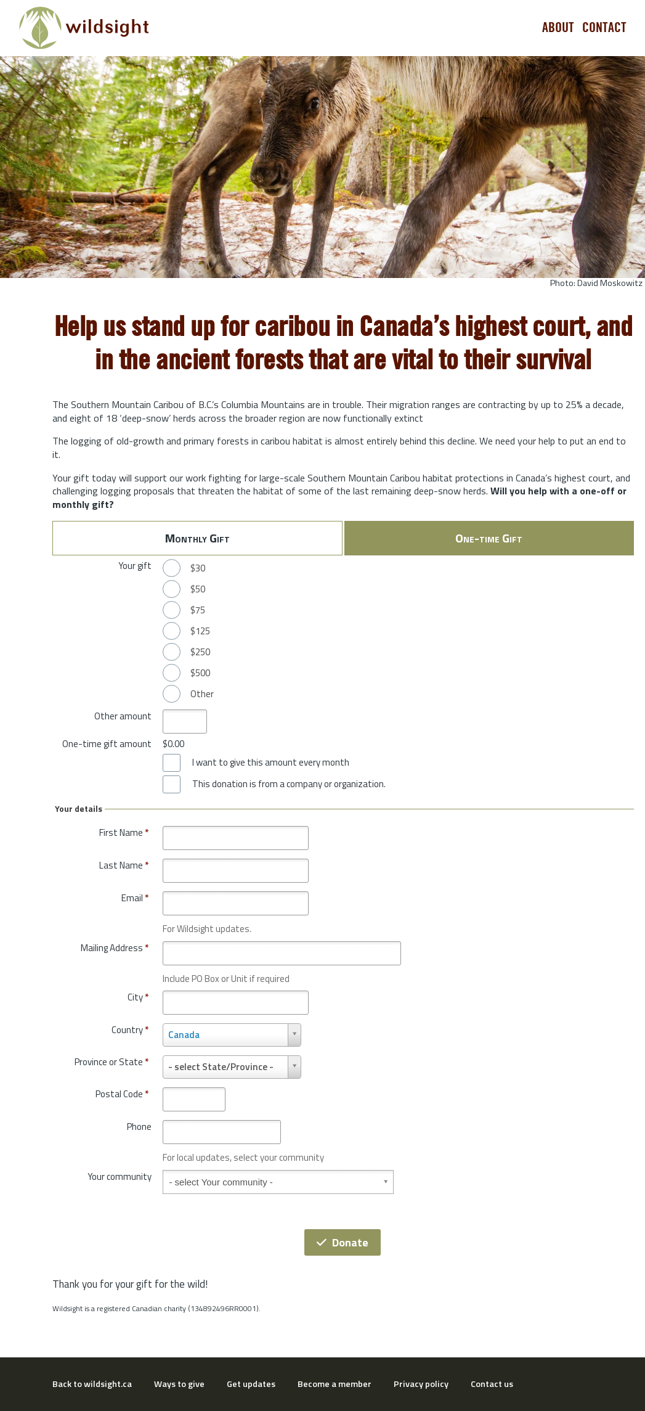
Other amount (123, 716)
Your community (119, 1176)
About (558, 28)
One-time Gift (488, 537)
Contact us (492, 1384)
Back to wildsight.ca (92, 1384)
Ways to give (179, 1384)
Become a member (334, 1384)
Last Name (123, 865)
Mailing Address (114, 948)
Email (134, 898)
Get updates (251, 1384)
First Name (123, 832)
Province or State (111, 1062)
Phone (139, 1126)
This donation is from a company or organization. (289, 784)
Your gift (135, 565)
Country (130, 1030)
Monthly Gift (197, 537)
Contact (604, 28)
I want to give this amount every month (270, 762)
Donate (342, 1242)
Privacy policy (421, 1384)
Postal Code (121, 1094)
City (138, 997)
